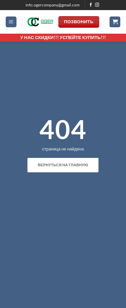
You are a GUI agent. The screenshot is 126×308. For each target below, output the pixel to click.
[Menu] (11, 22)
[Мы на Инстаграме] (97, 5)
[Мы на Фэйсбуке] (91, 5)
